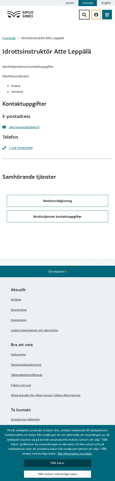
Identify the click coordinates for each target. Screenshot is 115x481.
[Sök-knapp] (84, 14)
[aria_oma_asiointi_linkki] (96, 14)
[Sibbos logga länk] (20, 17)
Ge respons (57, 271)
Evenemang (18, 320)
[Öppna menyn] (107, 14)
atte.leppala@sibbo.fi (24, 127)
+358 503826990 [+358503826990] (21, 148)
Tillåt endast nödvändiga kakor (57, 474)
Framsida (9, 38)
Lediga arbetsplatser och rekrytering (34, 330)
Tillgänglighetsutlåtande (26, 375)
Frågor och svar (21, 385)
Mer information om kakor (75, 454)
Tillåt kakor (57, 463)
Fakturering (18, 354)
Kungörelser (19, 310)
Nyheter (16, 299)
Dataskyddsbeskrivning (26, 365)
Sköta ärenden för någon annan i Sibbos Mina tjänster (46, 395)
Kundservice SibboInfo (25, 419)
